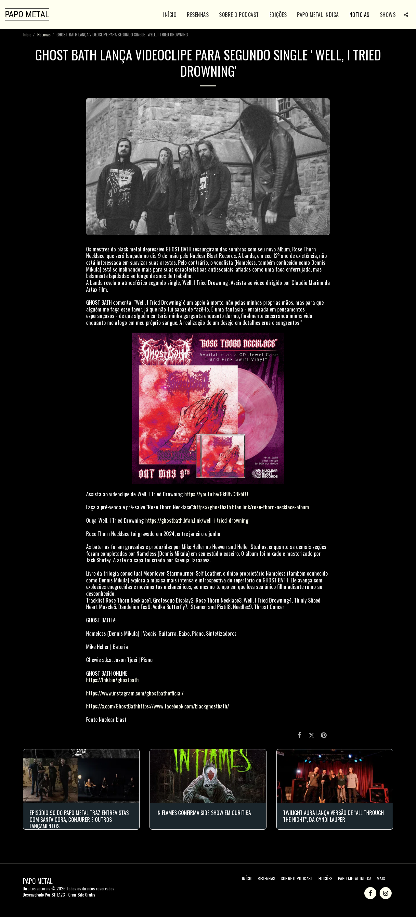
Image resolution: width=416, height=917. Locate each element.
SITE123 (58, 894)
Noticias (44, 34)
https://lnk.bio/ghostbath (112, 680)
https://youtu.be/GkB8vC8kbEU (216, 494)
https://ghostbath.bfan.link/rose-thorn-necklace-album (251, 507)
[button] (406, 14)
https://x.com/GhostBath (112, 706)
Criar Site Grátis (81, 894)
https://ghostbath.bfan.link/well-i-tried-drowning (196, 520)
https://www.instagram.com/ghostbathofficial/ (135, 693)
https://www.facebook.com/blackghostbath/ (183, 706)
